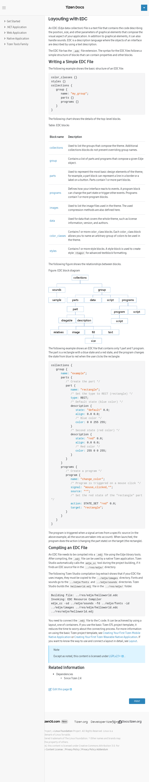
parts (53, 176)
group (53, 161)
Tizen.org (81, 722)
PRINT (137, 701)
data (52, 221)
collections (56, 148)
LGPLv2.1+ (115, 656)
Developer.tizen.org (105, 722)
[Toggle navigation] (4, 8)
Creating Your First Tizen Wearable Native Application (105, 637)
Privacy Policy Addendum (94, 749)
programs (55, 193)
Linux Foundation (63, 731)
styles (53, 251)
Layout (133, 641)
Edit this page (61, 689)
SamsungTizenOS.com (45, 721)
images (54, 208)
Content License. (54, 749)
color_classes (58, 236)
